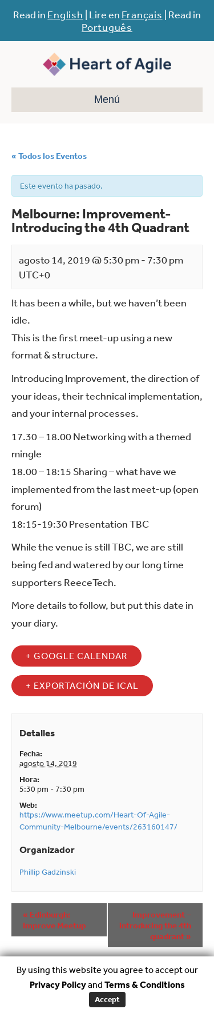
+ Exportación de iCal (82, 685)
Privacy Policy (58, 984)
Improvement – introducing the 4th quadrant (155, 925)
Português (107, 27)
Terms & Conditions (144, 984)
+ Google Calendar (76, 655)
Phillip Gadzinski (47, 872)
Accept (107, 999)
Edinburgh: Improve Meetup (54, 920)
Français (142, 14)
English (65, 14)
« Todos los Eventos (49, 155)
